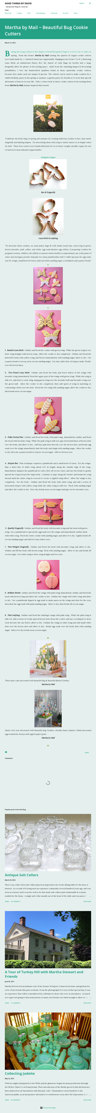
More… (76, 13)
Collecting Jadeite (20, 1073)
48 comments (15, 1100)
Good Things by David (18, 3)
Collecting (54, 13)
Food (29, 13)
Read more (87, 901)
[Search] (81, 3)
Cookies (19, 13)
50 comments (15, 901)
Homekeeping (40, 13)
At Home (65, 13)
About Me (8, 13)
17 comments (15, 1003)
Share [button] (87, 753)
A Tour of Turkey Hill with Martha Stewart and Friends (44, 974)
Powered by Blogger (48, 1108)
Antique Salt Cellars (21, 875)
